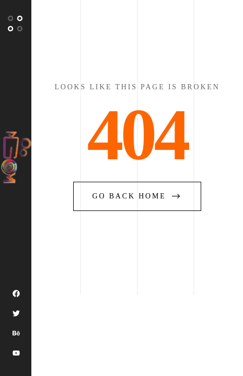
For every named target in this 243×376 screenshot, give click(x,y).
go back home (137, 196)
